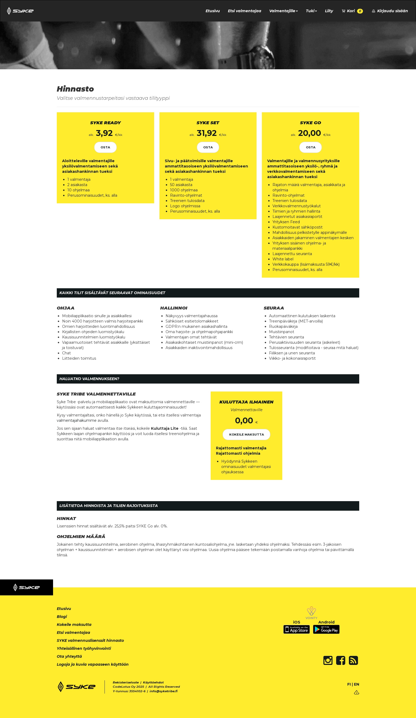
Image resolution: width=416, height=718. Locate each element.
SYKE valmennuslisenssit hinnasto (90, 640)
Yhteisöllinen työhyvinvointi (84, 648)
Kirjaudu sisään (389, 10)
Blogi (62, 616)
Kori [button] (352, 11)
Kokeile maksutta (246, 434)
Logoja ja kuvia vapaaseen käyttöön (93, 664)
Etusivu (213, 10)
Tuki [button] (311, 10)
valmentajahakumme (77, 420)
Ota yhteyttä (69, 656)
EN (356, 684)
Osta (105, 147)
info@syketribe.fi (163, 691)
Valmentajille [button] (283, 10)
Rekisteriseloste (126, 682)
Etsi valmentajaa (244, 10)
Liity (329, 10)
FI (349, 684)
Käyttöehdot (153, 682)
